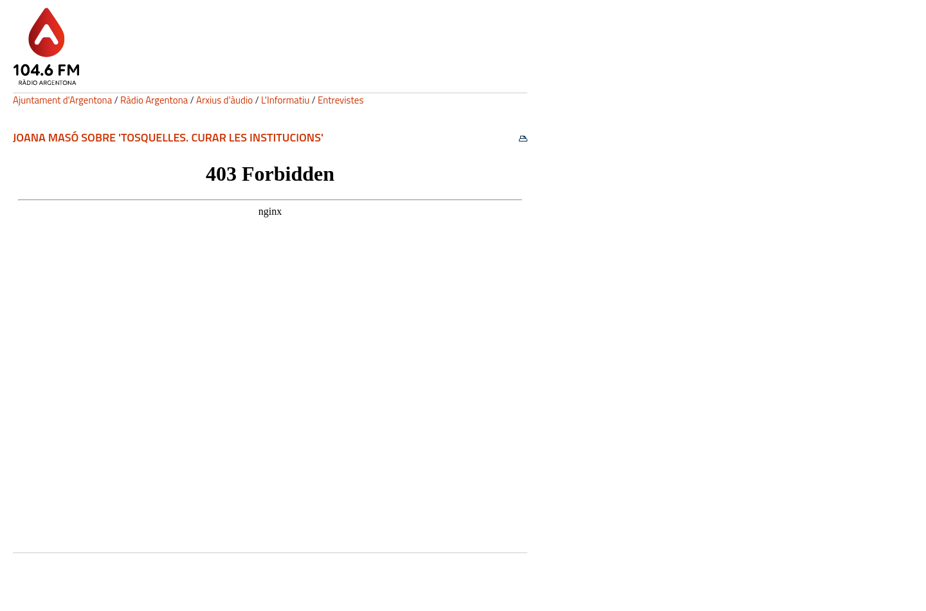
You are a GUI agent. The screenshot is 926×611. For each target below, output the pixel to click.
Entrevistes (340, 100)
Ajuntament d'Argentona (62, 100)
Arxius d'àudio (224, 100)
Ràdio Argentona (154, 100)
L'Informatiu (285, 100)
